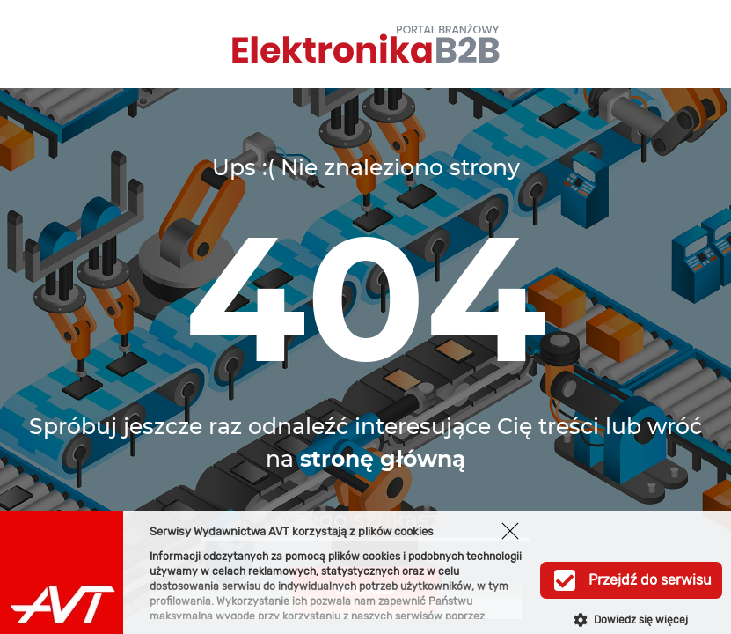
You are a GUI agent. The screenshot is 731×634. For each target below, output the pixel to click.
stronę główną (382, 459)
